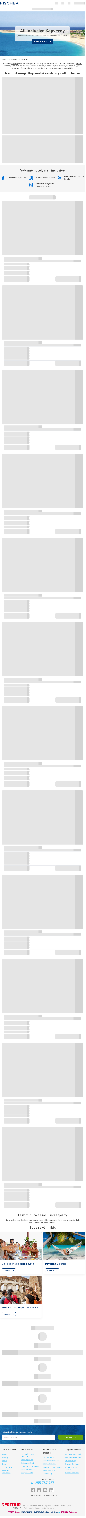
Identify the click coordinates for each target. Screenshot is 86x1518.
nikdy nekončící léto (69, 66)
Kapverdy (14, 63)
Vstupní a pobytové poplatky (53, 1467)
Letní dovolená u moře (73, 1454)
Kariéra (4, 1461)
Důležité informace (50, 1470)
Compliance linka (27, 1473)
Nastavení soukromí (28, 1469)
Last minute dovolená (73, 1457)
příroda (22, 68)
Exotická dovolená (72, 1464)
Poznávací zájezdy (72, 1473)
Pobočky (5, 1457)
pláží (56, 66)
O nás (4, 1464)
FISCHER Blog (7, 1467)
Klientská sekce (48, 1457)
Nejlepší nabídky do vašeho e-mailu (17, 1432)
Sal (56, 1220)
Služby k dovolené (49, 1464)
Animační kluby (70, 1461)
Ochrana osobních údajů (30, 1466)
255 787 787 (44, 1482)
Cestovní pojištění (27, 1463)
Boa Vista (62, 1220)
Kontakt (5, 1454)
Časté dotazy (47, 1474)
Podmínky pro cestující (51, 1460)
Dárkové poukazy (27, 1460)
